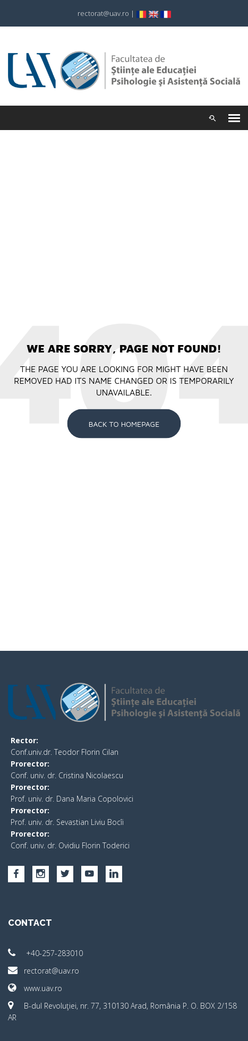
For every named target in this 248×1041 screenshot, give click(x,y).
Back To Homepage (124, 423)
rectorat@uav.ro (43, 971)
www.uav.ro (35, 988)
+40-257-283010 (45, 953)
